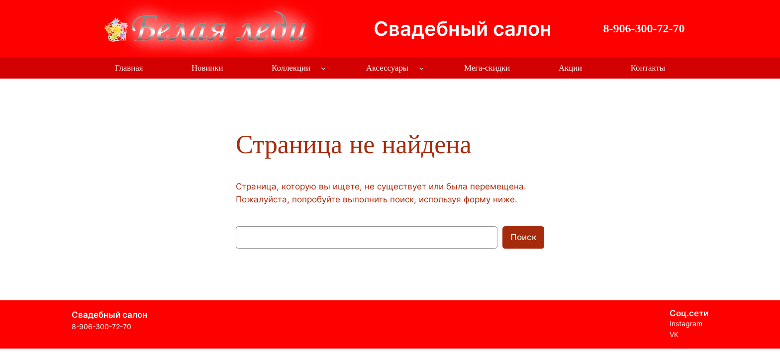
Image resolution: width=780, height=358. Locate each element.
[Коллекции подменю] (323, 68)
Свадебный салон (463, 28)
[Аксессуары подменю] (421, 68)
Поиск (523, 237)
